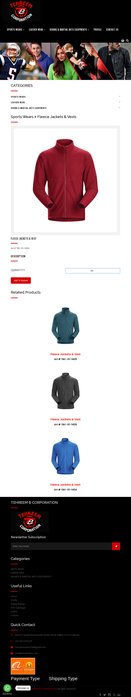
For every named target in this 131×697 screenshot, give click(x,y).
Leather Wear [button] (37, 29)
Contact (15, 615)
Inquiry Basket (18, 603)
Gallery (14, 611)
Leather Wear (65, 102)
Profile (98, 29)
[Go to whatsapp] (7, 688)
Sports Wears (65, 96)
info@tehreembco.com (26, 653)
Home (14, 596)
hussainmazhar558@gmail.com (30, 647)
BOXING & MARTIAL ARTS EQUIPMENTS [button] (69, 29)
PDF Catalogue (18, 607)
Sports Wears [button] (15, 29)
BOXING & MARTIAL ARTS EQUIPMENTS (65, 107)
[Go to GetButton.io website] (7, 694)
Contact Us (112, 29)
